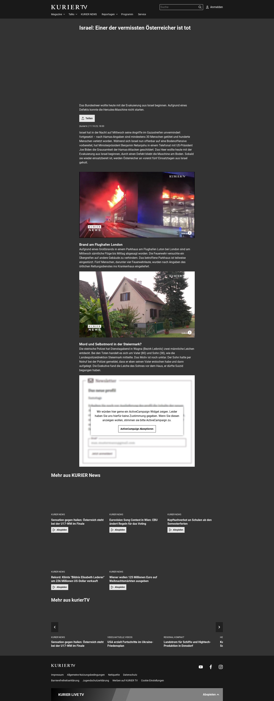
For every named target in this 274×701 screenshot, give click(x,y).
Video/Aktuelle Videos (119, 637)
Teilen (87, 118)
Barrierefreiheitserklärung (65, 680)
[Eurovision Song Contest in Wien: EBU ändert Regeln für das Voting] (137, 495)
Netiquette (114, 674)
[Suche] (178, 7)
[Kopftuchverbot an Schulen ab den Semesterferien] (195, 495)
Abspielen (60, 529)
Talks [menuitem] (71, 14)
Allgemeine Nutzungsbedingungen (86, 674)
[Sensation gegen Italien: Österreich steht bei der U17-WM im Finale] (79, 495)
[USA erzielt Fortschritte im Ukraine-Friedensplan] (134, 619)
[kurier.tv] (63, 665)
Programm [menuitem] (127, 14)
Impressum (57, 674)
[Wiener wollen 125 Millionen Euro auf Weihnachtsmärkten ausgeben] (137, 552)
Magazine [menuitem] (56, 14)
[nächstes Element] (219, 627)
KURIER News (58, 514)
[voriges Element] (54, 627)
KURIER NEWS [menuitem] (89, 14)
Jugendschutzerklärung (96, 680)
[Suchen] (200, 7)
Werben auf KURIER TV (125, 680)
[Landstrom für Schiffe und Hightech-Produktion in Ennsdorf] (190, 619)
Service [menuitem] (142, 14)
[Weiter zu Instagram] (221, 667)
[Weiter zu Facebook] (211, 667)
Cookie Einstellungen (152, 680)
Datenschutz (130, 674)
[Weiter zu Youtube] (201, 667)
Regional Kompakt (174, 637)
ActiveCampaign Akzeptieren (136, 428)
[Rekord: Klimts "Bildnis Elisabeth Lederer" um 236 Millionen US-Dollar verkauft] (79, 552)
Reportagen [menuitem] (108, 14)
